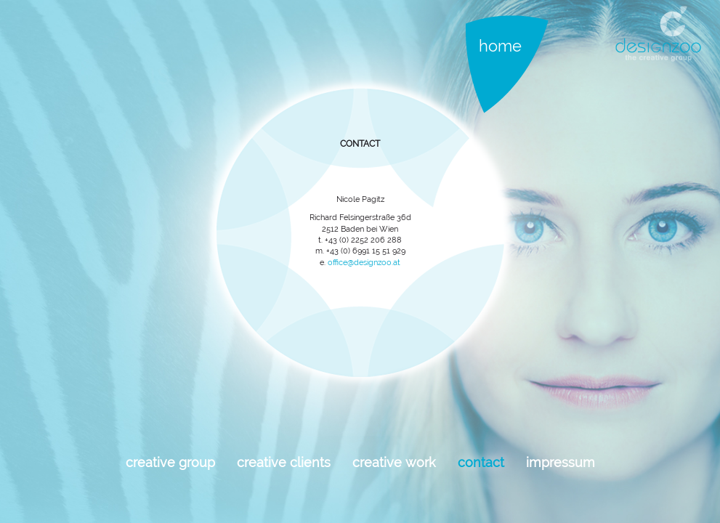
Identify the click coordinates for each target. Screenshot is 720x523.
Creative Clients (284, 462)
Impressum (560, 462)
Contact (481, 462)
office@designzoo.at (364, 262)
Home (500, 45)
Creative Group (170, 462)
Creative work (394, 462)
